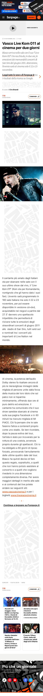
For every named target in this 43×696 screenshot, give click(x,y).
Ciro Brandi (13, 89)
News (23, 582)
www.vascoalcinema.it (14, 491)
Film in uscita (15, 582)
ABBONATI (31, 17)
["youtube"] (15, 680)
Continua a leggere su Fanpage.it (21, 505)
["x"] (20, 680)
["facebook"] (25, 680)
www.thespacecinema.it (23, 495)
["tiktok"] (4, 680)
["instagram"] (10, 680)
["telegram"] (31, 680)
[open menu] (2, 17)
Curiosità (5, 582)
